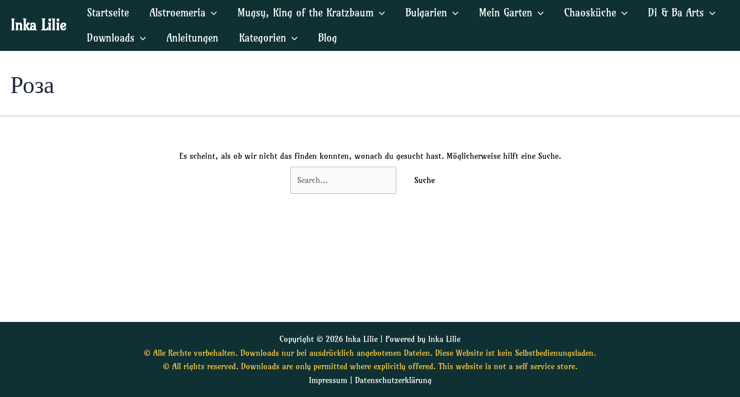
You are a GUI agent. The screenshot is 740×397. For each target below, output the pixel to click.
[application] (211, 12)
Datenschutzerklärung (393, 380)
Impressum (328, 380)
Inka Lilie (38, 25)
